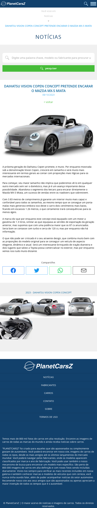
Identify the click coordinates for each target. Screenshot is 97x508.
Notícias (48, 16)
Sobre (48, 408)
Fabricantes (48, 385)
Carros (48, 393)
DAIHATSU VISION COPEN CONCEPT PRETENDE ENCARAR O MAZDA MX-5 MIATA (48, 25)
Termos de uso (48, 416)
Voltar (49, 102)
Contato (48, 401)
